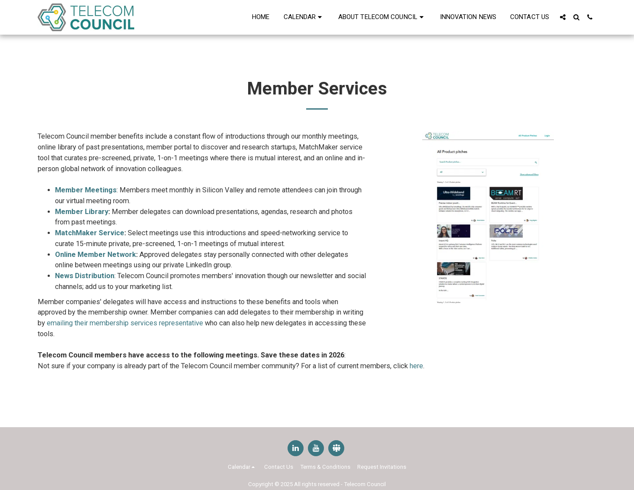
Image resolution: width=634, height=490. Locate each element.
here (416, 366)
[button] (304, 17)
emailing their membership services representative (124, 323)
